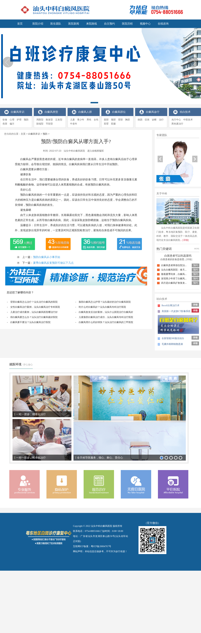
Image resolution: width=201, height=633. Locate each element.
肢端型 (39, 123)
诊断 (154, 119)
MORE (196, 249)
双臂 (106, 123)
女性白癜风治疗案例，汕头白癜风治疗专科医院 (35, 307)
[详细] (189, 259)
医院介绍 (37, 23)
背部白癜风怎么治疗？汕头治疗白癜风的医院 (34, 302)
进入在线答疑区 (95, 150)
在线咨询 (163, 23)
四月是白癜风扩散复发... (174, 283)
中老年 (73, 123)
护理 (19, 119)
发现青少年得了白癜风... (174, 278)
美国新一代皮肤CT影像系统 (174, 311)
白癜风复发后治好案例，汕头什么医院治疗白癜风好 (106, 312)
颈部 (113, 119)
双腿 (113, 123)
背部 (120, 119)
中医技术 (188, 119)
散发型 (49, 119)
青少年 (80, 119)
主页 (23, 133)
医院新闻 (73, 23)
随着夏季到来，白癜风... (174, 274)
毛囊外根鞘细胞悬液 (170, 344)
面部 (106, 119)
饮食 (5, 119)
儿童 (72, 119)
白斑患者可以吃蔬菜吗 (177, 255)
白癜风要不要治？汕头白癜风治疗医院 (30, 322)
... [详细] (184, 240)
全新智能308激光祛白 (171, 338)
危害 (5, 123)
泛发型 (58, 119)
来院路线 (91, 23)
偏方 (12, 123)
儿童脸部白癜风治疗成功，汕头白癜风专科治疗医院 (106, 317)
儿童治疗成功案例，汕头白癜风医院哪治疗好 (34, 312)
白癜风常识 (34, 133)
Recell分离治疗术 (168, 305)
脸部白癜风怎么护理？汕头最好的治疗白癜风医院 (105, 302)
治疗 (161, 119)
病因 (140, 119)
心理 (12, 119)
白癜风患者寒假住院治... (174, 265)
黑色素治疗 (177, 123)
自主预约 (109, 23)
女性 (96, 119)
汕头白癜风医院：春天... (174, 269)
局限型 (39, 119)
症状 (147, 119)
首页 (20, 23)
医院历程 (127, 23)
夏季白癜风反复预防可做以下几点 (53, 262)
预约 (195, 265)
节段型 (49, 123)
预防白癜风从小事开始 (46, 257)
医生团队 (55, 23)
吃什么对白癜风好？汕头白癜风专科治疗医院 (102, 307)
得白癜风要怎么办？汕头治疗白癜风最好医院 (34, 317)
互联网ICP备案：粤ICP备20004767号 (92, 546)
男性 (89, 119)
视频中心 (145, 23)
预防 (26, 119)
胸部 (127, 119)
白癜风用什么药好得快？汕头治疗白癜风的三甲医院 (106, 322)
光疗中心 (176, 119)
